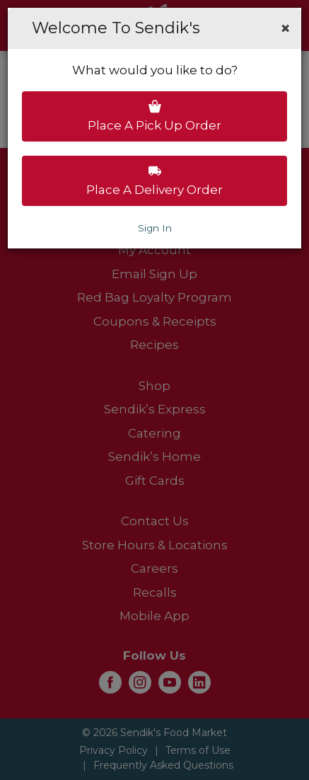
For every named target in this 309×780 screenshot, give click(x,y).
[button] (285, 28)
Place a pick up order (154, 116)
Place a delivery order (154, 180)
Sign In (155, 228)
